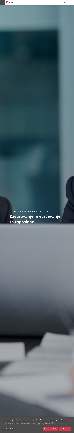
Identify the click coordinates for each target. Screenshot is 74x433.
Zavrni (65, 429)
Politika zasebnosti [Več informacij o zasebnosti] (57, 424)
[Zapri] (71, 420)
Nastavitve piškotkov (8, 429)
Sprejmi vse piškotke (50, 429)
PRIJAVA (71, 2)
